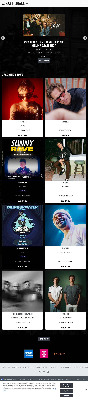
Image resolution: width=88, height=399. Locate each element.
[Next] (85, 38)
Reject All (66, 391)
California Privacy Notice (35, 379)
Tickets (37, 367)
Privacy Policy (22, 379)
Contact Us (55, 367)
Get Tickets (22, 135)
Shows (2, 367)
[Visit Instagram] (39, 371)
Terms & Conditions (50, 379)
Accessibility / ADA (81, 367)
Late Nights (12, 367)
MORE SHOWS (44, 339)
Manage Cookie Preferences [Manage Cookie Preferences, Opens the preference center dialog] (67, 386)
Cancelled (65, 135)
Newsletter (67, 367)
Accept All (66, 396)
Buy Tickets (44, 60)
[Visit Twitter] (48, 371)
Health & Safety (26, 367)
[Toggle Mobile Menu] (27, 3)
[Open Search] (83, 3)
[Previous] (3, 38)
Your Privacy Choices (9, 379)
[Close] (86, 391)
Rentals (45, 367)
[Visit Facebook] (44, 371)
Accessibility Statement (65, 379)
